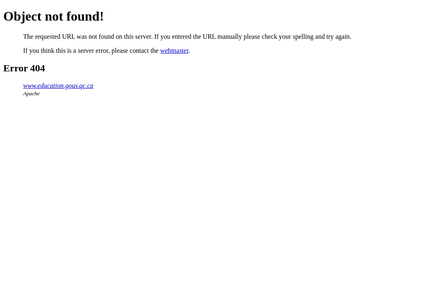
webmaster (174, 50)
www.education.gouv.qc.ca (58, 85)
